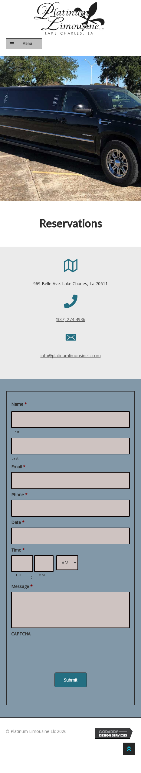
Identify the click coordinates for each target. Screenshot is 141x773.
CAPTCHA (21, 634)
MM (41, 575)
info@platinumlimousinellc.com (71, 355)
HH (18, 575)
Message (22, 586)
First (15, 431)
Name (19, 404)
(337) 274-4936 (70, 319)
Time (18, 550)
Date (18, 522)
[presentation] (57, 651)
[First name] (70, 419)
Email (18, 467)
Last (15, 458)
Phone (19, 495)
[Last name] (70, 446)
